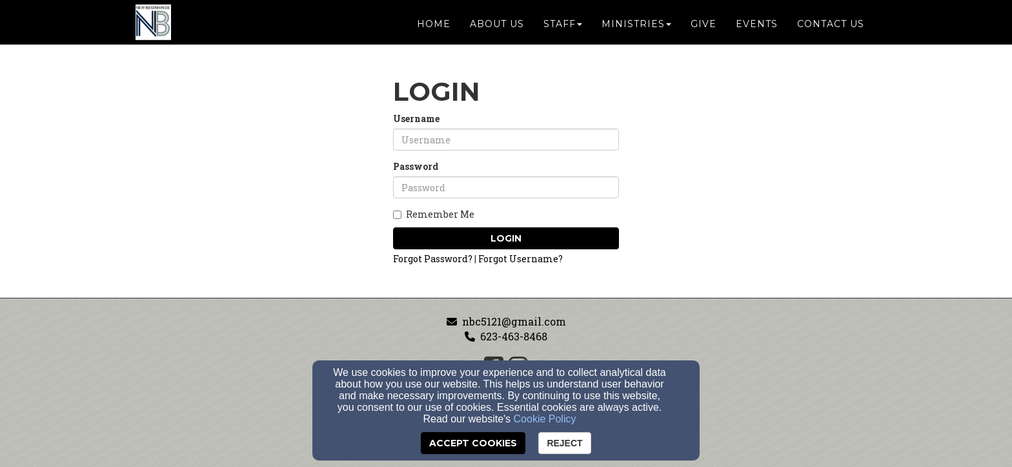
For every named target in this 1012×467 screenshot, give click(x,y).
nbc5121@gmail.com (514, 321)
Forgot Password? (432, 259)
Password (415, 166)
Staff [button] (562, 27)
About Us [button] (497, 27)
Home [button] (433, 27)
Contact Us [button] (830, 27)
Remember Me (433, 214)
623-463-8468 (513, 336)
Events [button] (757, 27)
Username (416, 118)
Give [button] (703, 27)
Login (506, 238)
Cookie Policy (545, 418)
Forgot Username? (520, 259)
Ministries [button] (636, 27)
